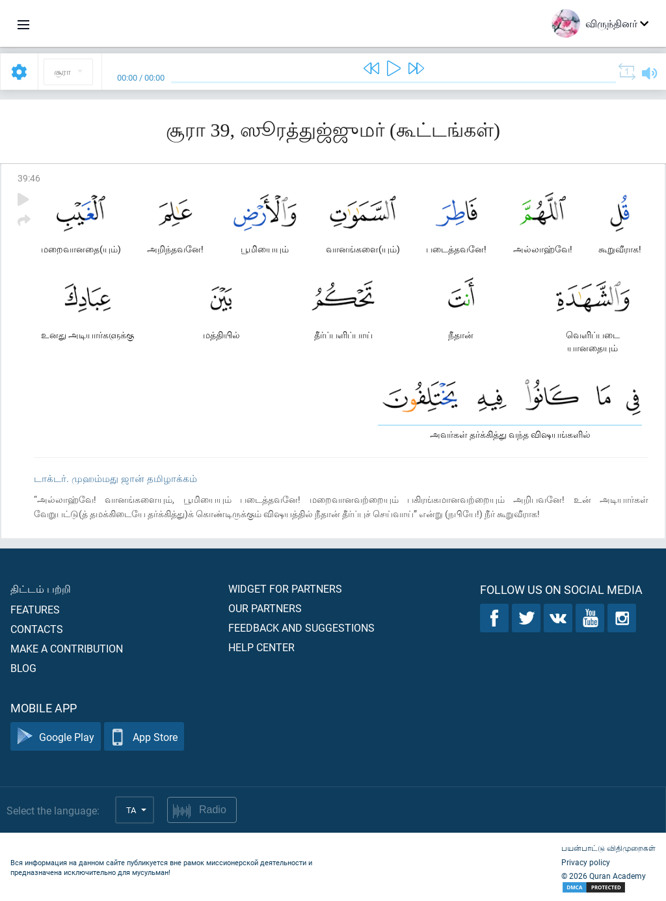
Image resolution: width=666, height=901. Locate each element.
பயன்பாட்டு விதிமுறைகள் (608, 847)
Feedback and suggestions (301, 627)
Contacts (36, 629)
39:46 (29, 178)
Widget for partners (285, 588)
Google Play (55, 737)
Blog (23, 668)
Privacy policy (585, 862)
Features (35, 609)
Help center (261, 647)
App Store (144, 737)
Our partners (265, 608)
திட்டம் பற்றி (40, 588)
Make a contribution (66, 648)
